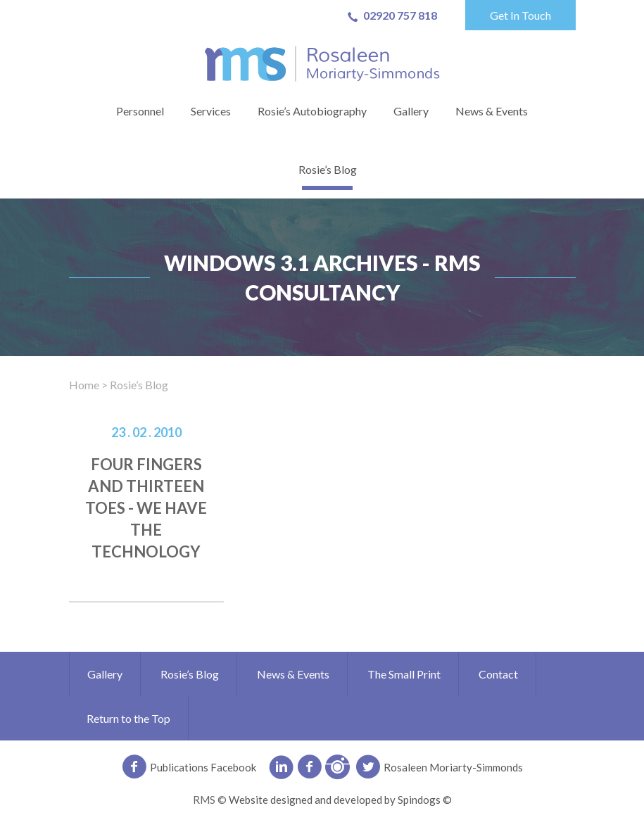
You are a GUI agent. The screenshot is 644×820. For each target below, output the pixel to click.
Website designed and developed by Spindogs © (340, 799)
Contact (498, 674)
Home (84, 384)
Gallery (411, 111)
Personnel (140, 111)
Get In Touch (520, 15)
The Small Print (404, 674)
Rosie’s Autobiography (312, 111)
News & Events (491, 111)
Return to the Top (128, 718)
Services (211, 111)
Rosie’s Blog (327, 169)
